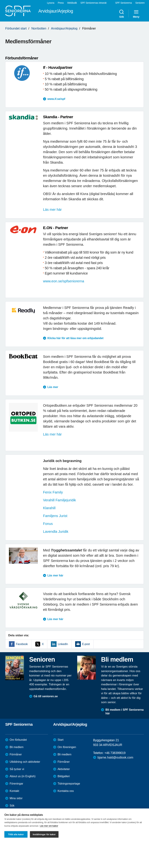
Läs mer (52, 387)
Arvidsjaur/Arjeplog (64, 28)
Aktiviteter (64, 769)
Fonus (48, 524)
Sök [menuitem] (121, 13)
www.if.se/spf (56, 98)
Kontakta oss (66, 790)
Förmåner (16, 754)
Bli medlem (16, 747)
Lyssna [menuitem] (50, 2)
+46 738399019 (114, 753)
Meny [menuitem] (136, 13)
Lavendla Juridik (55, 531)
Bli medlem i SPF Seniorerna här (124, 711)
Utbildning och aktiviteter (25, 761)
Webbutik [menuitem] (72, 2)
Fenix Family (53, 492)
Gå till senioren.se (46, 696)
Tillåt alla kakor (16, 834)
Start (61, 739)
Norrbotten (38, 28)
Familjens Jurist (55, 516)
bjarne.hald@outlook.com (115, 757)
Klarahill (49, 508)
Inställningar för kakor (44, 834)
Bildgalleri (64, 776)
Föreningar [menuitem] (16, 783)
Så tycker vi (17, 769)
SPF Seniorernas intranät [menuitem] (93, 2)
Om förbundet (18, 739)
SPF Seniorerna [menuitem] (123, 2)
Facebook (22, 644)
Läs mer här (52, 209)
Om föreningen (67, 747)
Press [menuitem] (61, 2)
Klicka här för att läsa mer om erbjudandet (75, 338)
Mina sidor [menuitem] (16, 798)
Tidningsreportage (69, 783)
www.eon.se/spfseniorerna (63, 281)
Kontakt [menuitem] (14, 790)
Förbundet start (16, 28)
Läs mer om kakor (49, 826)
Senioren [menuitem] (140, 2)
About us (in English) (23, 776)
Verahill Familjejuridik (59, 500)
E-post (86, 644)
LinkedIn (63, 644)
